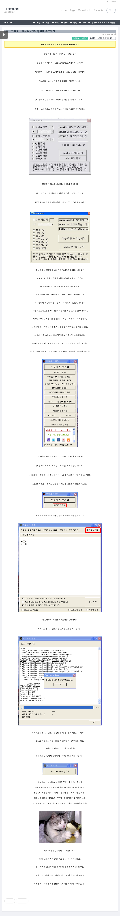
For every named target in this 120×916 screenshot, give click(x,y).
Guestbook (84, 10)
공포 (66, 23)
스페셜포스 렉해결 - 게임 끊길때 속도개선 (32, 31)
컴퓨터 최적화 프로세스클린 (103, 23)
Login (113, 1)
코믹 (56, 23)
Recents (98, 10)
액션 (47, 23)
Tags (72, 10)
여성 (38, 23)
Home (63, 10)
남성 (75, 23)
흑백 (84, 23)
